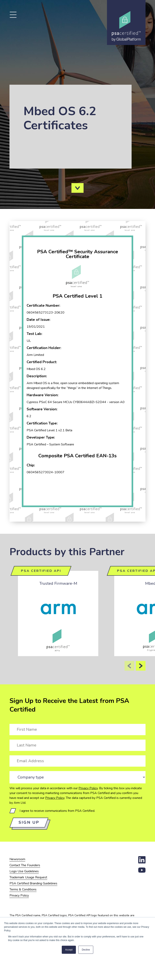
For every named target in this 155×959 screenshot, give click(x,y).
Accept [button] (69, 949)
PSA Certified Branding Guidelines (33, 883)
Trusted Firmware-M (58, 583)
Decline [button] (86, 949)
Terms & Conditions (23, 889)
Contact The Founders (24, 865)
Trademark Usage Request (28, 877)
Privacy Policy (88, 788)
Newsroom (17, 859)
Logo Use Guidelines (24, 871)
